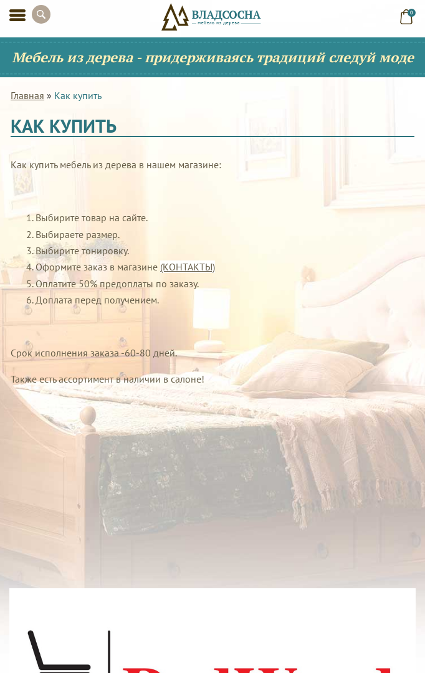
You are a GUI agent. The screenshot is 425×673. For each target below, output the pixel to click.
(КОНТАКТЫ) (187, 266)
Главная (27, 95)
